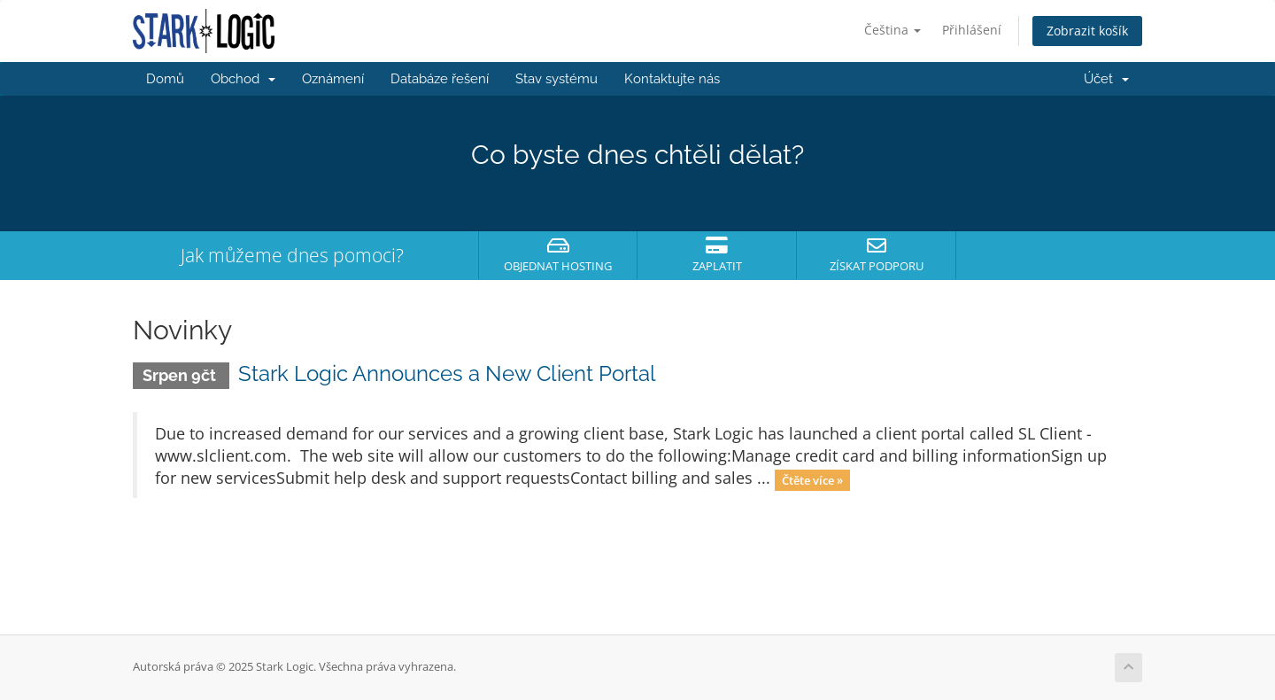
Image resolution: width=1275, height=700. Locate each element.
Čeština (892, 29)
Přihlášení (971, 29)
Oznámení (333, 79)
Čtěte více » (812, 479)
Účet (1106, 79)
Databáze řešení (439, 79)
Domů (165, 79)
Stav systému (556, 79)
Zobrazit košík (1087, 30)
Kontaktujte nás (672, 79)
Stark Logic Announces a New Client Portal (447, 373)
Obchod (243, 79)
